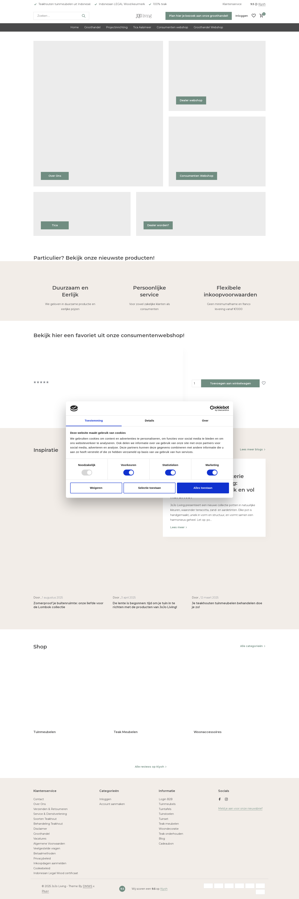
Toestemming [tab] (94, 420)
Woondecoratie (169, 828)
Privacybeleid (42, 858)
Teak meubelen (169, 823)
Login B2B (166, 799)
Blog (162, 838)
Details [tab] (149, 420)
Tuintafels (165, 809)
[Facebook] (219, 799)
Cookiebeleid (41, 868)
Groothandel (92, 27)
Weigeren (96, 488)
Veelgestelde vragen (46, 848)
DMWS (87, 886)
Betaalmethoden (44, 853)
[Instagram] (226, 799)
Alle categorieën (251, 646)
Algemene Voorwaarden (49, 843)
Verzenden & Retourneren (50, 809)
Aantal (196, 383)
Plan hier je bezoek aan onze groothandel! (198, 15)
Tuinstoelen (166, 814)
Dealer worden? (158, 225)
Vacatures (39, 838)
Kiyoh (262, 4)
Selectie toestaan (149, 488)
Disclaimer (40, 828)
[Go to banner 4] (82, 214)
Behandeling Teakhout (48, 823)
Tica (55, 225)
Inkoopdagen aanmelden (49, 863)
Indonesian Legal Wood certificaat (55, 873)
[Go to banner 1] (98, 113)
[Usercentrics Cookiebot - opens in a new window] (212, 408)
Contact (38, 799)
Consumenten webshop (172, 27)
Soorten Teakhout (45, 819)
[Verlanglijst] (254, 16)
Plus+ (45, 891)
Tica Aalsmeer (142, 27)
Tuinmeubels (167, 804)
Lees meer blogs (251, 449)
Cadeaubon (166, 843)
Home (74, 27)
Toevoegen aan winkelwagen (230, 383)
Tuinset (163, 819)
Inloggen (105, 799)
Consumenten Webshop (196, 175)
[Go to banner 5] (201, 214)
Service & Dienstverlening (50, 814)
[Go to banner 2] (217, 76)
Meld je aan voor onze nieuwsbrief (240, 808)
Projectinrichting (117, 27)
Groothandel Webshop (208, 27)
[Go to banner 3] (217, 152)
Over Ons (54, 175)
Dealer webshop (191, 100)
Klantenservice (232, 4)
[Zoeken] (61, 16)
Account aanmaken (112, 804)
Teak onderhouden (171, 833)
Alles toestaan (203, 488)
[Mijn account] (241, 15)
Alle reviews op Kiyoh (151, 766)
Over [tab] (205, 420)
